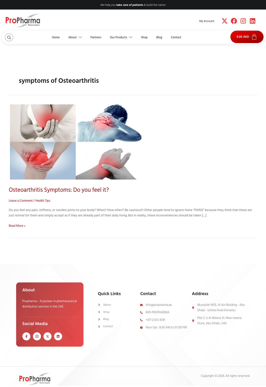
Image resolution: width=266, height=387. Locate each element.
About (71, 37)
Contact (182, 37)
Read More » (17, 225)
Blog (163, 37)
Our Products (121, 37)
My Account (206, 21)
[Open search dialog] (9, 37)
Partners (93, 37)
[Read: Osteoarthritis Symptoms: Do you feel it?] (75, 142)
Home (50, 37)
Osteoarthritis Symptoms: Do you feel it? (62, 190)
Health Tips (45, 200)
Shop (146, 37)
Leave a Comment (21, 200)
